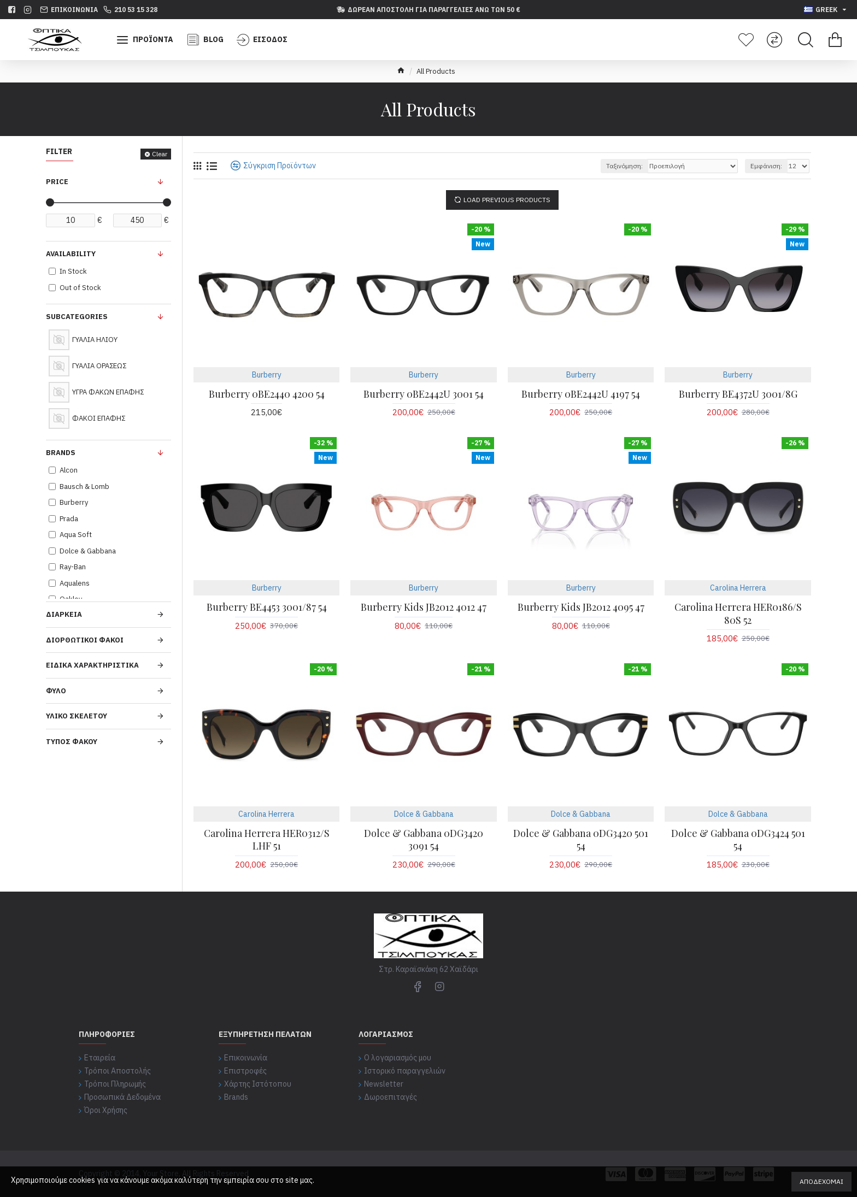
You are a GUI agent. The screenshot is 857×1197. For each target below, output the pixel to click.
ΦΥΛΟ (56, 690)
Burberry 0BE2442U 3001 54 (423, 394)
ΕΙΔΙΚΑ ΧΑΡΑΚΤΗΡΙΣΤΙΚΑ (92, 665)
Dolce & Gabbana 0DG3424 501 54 (738, 839)
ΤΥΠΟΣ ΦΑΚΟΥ (71, 741)
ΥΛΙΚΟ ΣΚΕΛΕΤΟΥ (76, 716)
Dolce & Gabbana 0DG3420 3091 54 (423, 839)
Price (57, 181)
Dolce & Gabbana (424, 814)
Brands (60, 452)
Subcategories (77, 316)
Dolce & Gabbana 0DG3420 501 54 (580, 839)
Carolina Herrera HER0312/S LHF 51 (267, 839)
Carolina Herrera (738, 588)
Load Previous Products (506, 200)
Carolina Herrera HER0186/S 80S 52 (738, 613)
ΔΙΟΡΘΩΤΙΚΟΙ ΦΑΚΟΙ (85, 640)
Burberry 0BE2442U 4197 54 (580, 394)
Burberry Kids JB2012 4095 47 (581, 607)
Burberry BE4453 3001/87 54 (267, 607)
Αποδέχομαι (821, 1181)
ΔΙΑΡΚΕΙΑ (64, 614)
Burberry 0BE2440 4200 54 (267, 394)
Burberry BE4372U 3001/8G (738, 394)
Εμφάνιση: (766, 166)
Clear (159, 154)
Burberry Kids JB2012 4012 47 (423, 607)
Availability (71, 253)
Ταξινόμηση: (624, 166)
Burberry (266, 375)
